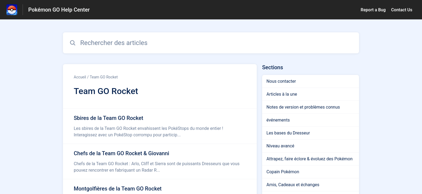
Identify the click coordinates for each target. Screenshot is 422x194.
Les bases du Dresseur (288, 133)
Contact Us (401, 9)
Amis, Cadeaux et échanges (292, 184)
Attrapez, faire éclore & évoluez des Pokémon (309, 158)
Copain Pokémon (282, 171)
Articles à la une (281, 94)
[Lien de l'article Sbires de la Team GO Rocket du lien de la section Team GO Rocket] (160, 126)
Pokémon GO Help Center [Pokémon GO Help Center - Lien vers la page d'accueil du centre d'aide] (59, 9)
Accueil (80, 77)
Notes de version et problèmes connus (303, 107)
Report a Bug (373, 9)
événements (278, 120)
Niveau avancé (280, 145)
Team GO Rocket (104, 77)
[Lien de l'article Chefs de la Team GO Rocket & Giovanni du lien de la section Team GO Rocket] (160, 161)
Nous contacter (281, 81)
